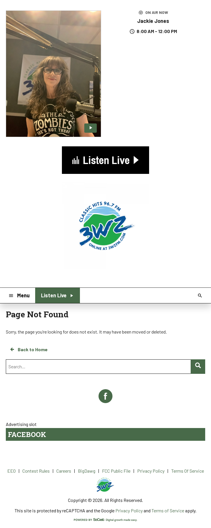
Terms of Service (167, 510)
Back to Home (28, 349)
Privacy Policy (129, 510)
